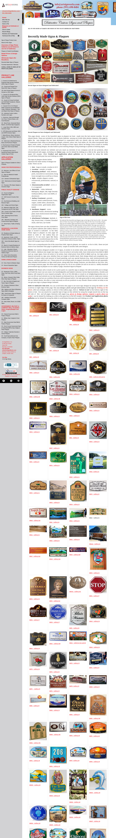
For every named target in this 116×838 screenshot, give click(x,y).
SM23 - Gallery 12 (74, 415)
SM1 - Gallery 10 (34, 315)
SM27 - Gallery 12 (54, 448)
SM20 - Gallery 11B (54, 399)
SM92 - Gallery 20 (74, 735)
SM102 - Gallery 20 (74, 802)
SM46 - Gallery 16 (74, 539)
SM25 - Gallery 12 (34, 418)
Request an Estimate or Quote (10, 26)
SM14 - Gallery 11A (74, 374)
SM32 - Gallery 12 (34, 432)
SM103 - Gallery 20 (94, 792)
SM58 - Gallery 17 (54, 622)
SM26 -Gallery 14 (94, 471)
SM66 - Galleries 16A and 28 (77, 643)
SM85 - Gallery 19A (94, 718)
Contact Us (5, 21)
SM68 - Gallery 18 (94, 647)
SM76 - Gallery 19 (54, 691)
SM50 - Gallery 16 (94, 573)
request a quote (95, 294)
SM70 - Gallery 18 (34, 669)
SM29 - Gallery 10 (94, 330)
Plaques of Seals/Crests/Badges (9, 51)
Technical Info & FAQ (8, 36)
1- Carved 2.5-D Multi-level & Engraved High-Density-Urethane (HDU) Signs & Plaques (10, 82)
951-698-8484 (6, 348)
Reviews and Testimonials (10, 33)
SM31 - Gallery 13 (34, 462)
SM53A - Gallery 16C (75, 591)
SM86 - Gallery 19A (34, 743)
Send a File (5, 24)
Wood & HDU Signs (6, 42)
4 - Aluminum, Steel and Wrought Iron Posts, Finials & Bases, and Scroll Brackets (10, 119)
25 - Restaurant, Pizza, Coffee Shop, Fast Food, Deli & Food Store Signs (10, 273)
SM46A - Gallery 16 (94, 544)
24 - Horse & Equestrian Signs (9, 265)
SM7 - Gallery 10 (54, 350)
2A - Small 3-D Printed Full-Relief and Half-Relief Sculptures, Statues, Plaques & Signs (10, 102)
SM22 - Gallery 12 (74, 394)
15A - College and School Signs (9, 205)
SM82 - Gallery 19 (54, 710)
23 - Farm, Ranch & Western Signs (10, 263)
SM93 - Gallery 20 (94, 736)
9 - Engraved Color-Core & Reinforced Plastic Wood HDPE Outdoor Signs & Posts (9, 152)
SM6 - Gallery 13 (74, 438)
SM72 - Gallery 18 (54, 672)
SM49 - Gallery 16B (74, 554)
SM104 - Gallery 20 (34, 823)
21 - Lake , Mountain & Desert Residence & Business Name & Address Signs (9, 251)
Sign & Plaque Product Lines (9, 40)
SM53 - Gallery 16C (54, 601)
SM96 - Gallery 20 (54, 766)
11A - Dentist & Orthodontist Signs (10, 178)
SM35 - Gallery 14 (34, 493)
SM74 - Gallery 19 (94, 667)
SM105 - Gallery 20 (54, 825)
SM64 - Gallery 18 (34, 648)
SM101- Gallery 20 (54, 796)
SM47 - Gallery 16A (34, 556)
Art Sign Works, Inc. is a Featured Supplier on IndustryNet (11, 374)
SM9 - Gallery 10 (94, 354)
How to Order (6, 29)
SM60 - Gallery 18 (94, 621)
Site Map (4, 357)
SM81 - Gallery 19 (34, 706)
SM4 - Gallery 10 (74, 324)
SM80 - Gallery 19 (94, 687)
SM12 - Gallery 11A (54, 377)
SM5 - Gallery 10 (34, 357)
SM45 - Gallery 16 (54, 540)
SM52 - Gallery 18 (34, 599)
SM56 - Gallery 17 (34, 620)
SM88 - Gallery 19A (54, 734)
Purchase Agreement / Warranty (9, 64)
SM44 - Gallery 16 (34, 535)
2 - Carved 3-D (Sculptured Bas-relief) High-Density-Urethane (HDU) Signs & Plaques (10, 96)
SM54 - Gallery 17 (94, 596)
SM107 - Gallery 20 (94, 821)
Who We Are (6, 19)
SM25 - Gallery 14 (74, 477)
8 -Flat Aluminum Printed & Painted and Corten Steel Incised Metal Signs (10, 146)
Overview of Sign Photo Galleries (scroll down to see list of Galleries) (10, 46)
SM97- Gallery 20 (74, 760)
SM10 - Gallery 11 (34, 372)
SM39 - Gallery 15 (94, 494)
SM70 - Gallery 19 (74, 663)
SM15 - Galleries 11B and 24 (97, 377)
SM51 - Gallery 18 (74, 628)
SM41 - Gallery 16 (54, 522)
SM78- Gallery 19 (74, 686)
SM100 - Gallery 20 (34, 785)
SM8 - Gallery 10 (74, 353)
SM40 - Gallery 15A (34, 520)
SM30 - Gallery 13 (94, 441)
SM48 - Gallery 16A (54, 559)
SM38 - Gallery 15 (74, 504)
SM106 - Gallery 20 (74, 817)
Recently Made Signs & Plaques (9, 62)
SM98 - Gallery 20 (94, 761)
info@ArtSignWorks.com (9, 350)
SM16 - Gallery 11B (34, 397)
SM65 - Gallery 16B (54, 643)
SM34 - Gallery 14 (54, 465)
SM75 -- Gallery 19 (34, 689)
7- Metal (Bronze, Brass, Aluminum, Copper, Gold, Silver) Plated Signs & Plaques (11, 137)
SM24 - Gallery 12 (94, 394)
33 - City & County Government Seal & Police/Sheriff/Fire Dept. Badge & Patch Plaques (11, 328)
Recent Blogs (6, 31)
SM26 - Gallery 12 (54, 416)
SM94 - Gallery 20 (34, 760)
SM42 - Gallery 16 (74, 521)
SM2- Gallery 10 (54, 314)
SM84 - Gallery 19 (74, 714)
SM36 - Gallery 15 (54, 502)
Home (4, 17)
